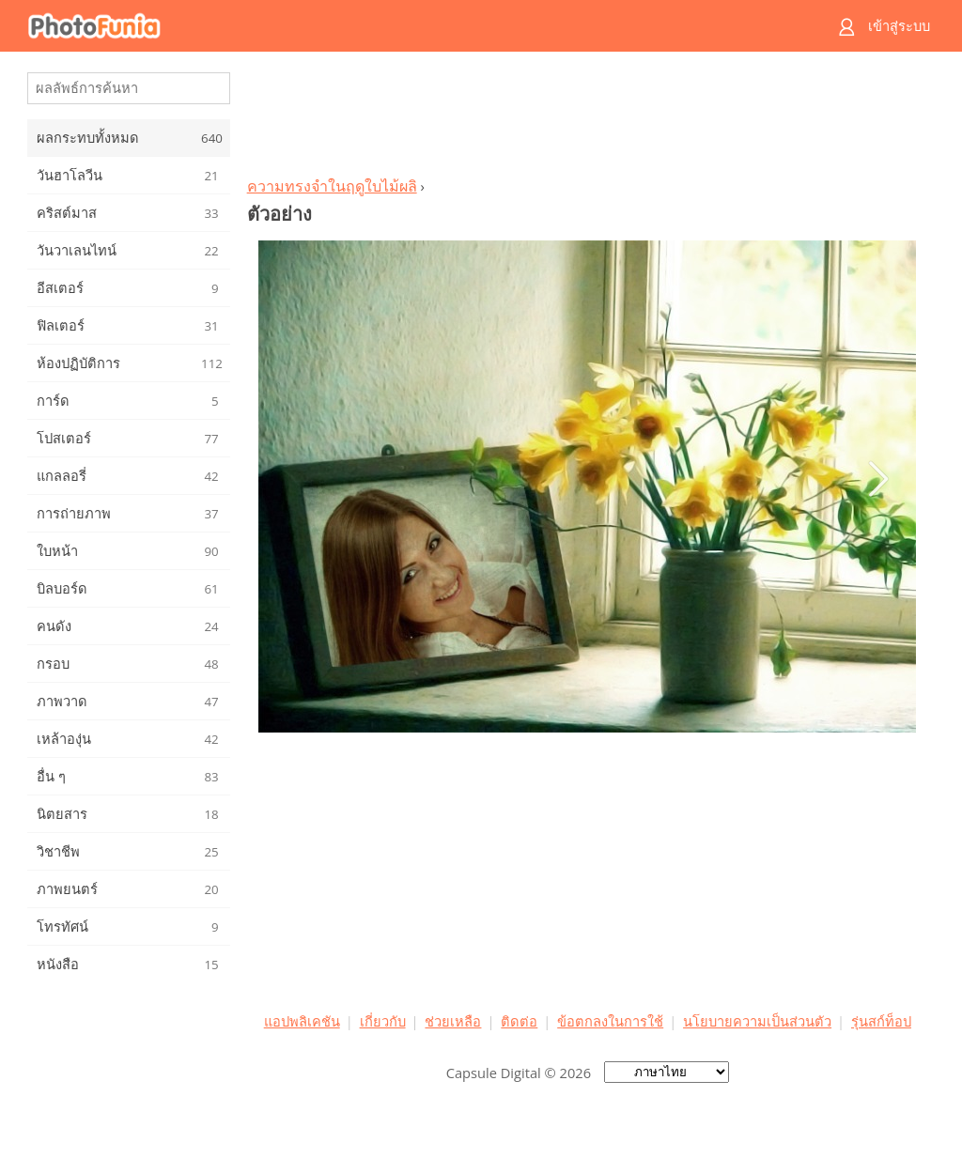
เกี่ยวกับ (383, 1020)
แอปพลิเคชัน (302, 1020)
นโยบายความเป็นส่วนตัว (757, 1020)
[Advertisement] (587, 118)
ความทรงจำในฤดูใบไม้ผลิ (332, 186)
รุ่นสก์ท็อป (881, 1020)
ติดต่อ (519, 1020)
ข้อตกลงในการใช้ (610, 1020)
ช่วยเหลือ (453, 1020)
